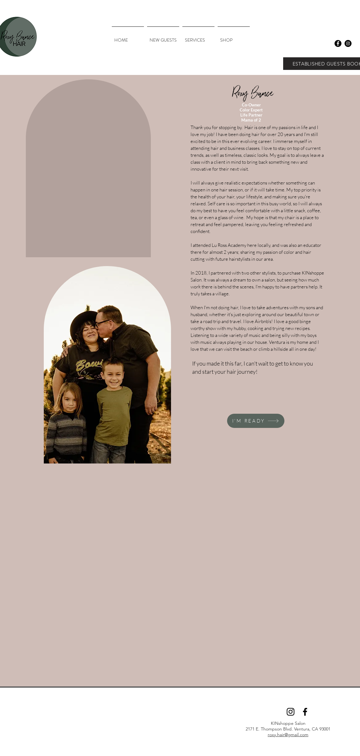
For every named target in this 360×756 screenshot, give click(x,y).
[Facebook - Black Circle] (337, 43)
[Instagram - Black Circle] (348, 43)
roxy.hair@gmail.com (288, 734)
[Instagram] (290, 712)
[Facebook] (305, 712)
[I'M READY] (255, 421)
